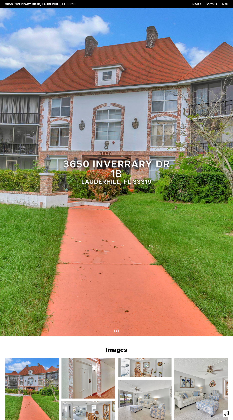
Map (225, 4)
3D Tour (211, 4)
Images (196, 4)
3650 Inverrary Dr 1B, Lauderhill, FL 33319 (40, 4)
